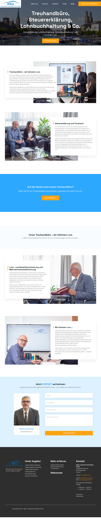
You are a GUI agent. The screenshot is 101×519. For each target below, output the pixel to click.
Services (45, 4)
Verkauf (55, 4)
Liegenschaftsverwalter (57, 467)
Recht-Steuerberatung (57, 468)
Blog (72, 4)
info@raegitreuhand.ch (86, 480)
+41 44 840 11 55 (86, 477)
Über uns (34, 4)
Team (64, 4)
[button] (89, 4)
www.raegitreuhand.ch (85, 481)
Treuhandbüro (55, 470)
